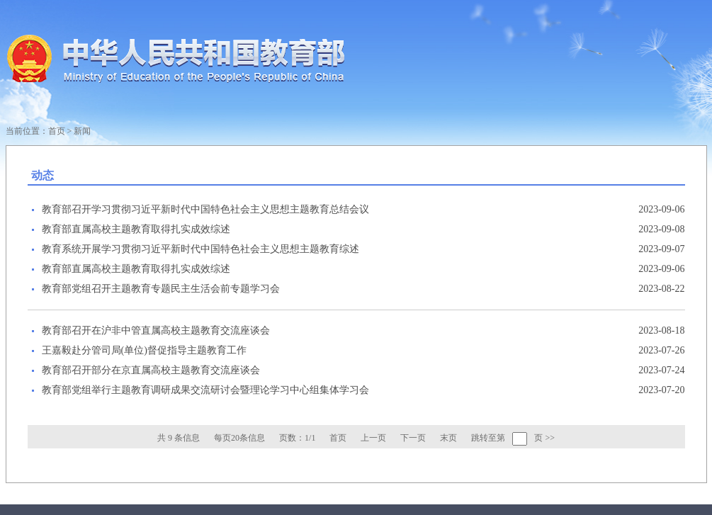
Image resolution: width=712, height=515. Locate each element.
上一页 (373, 438)
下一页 (413, 438)
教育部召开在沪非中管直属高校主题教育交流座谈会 (156, 330)
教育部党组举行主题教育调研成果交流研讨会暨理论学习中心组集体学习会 (205, 390)
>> (550, 438)
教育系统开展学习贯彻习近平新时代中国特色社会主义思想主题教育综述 (200, 249)
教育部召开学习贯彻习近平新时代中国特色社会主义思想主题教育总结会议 (205, 209)
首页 (56, 131)
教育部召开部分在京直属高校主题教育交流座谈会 (151, 370)
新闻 (82, 131)
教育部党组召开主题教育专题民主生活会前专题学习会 (161, 288)
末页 (448, 438)
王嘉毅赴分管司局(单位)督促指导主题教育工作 (144, 350)
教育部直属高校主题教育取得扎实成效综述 (136, 229)
